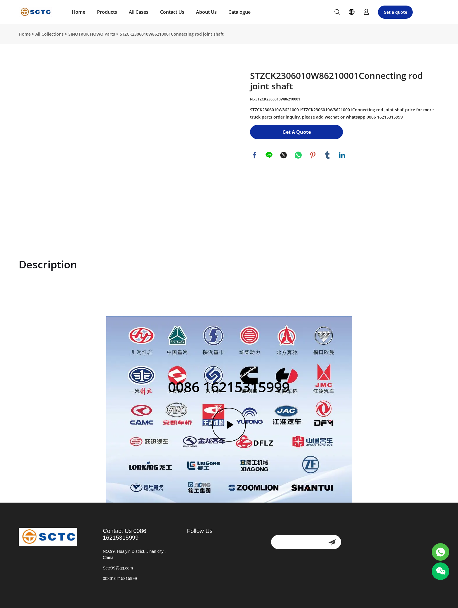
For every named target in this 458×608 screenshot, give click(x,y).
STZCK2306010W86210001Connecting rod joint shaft (172, 34)
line (269, 155)
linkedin (342, 155)
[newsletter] (332, 542)
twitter (283, 155)
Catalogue (239, 12)
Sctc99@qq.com (118, 568)
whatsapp (298, 155)
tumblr (327, 155)
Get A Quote (296, 132)
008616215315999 (120, 578)
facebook (254, 155)
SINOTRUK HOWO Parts (91, 34)
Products (107, 12)
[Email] (297, 542)
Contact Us (172, 12)
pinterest (312, 155)
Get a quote (395, 12)
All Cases (138, 12)
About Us (206, 12)
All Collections (49, 34)
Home (78, 12)
